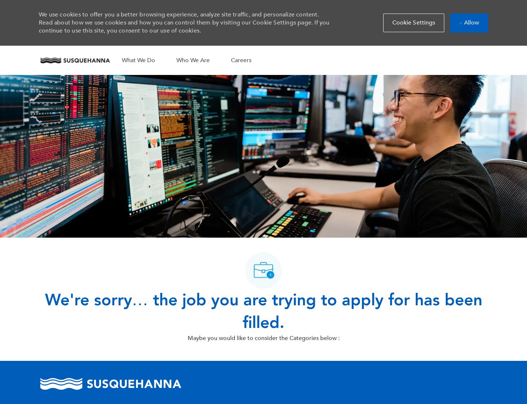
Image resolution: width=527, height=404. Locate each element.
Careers (241, 60)
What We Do (138, 60)
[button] (414, 23)
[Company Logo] (75, 60)
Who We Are (193, 60)
